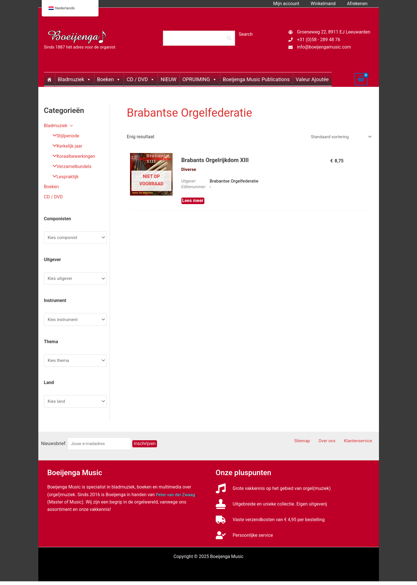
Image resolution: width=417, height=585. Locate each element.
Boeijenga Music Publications (256, 79)
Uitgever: (189, 181)
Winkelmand (326, 3)
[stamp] (271, 508)
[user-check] (244, 539)
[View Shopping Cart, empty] (361, 79)
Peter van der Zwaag (176, 498)
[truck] (270, 523)
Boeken (109, 79)
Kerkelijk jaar (65, 146)
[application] (70, 125)
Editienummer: (194, 187)
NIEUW (169, 79)
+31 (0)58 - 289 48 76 (318, 39)
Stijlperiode (64, 136)
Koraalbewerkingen (72, 156)
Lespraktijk (63, 176)
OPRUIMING (200, 79)
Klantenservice (361, 444)
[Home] (49, 79)
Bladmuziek (74, 79)
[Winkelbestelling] (339, 137)
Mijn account (292, 3)
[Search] (199, 38)
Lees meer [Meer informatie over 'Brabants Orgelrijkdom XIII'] (193, 202)
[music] (273, 492)
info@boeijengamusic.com (324, 47)
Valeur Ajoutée (312, 79)
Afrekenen (358, 3)
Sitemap (310, 444)
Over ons (332, 444)
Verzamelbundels (70, 166)
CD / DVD (141, 79)
